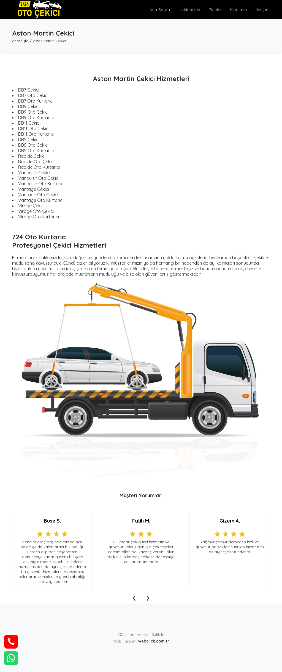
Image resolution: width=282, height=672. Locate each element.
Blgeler (215, 9)
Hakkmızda (189, 9)
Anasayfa (20, 41)
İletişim (263, 9)
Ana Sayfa (160, 9)
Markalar (239, 9)
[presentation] (134, 597)
